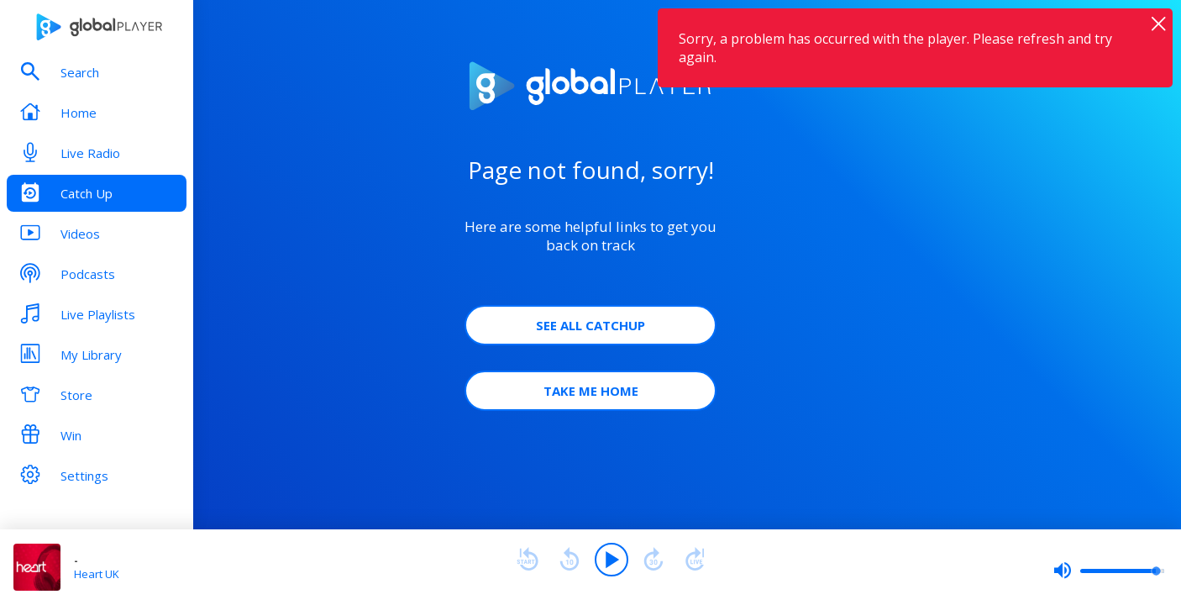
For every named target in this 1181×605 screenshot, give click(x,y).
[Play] (611, 559)
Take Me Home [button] (590, 390)
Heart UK (96, 573)
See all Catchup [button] (590, 325)
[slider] (1108, 570)
